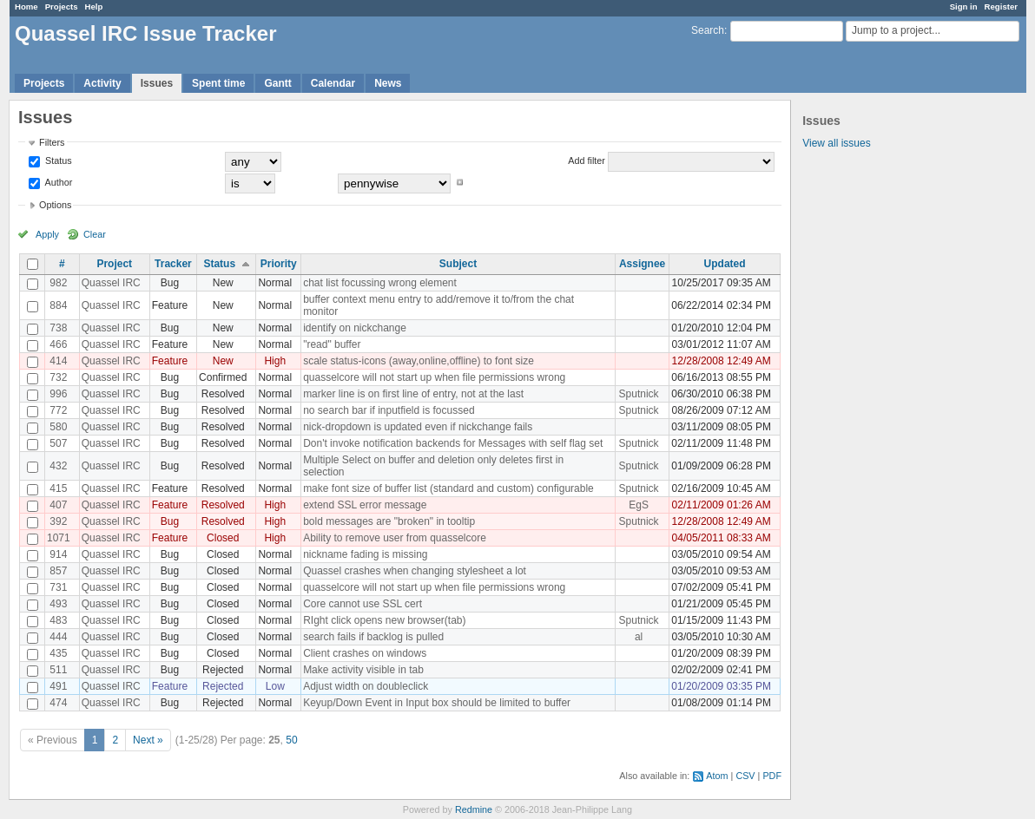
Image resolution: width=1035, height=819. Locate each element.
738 (58, 328)
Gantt (277, 83)
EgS (639, 505)
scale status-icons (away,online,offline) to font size (418, 361)
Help (94, 6)
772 (58, 410)
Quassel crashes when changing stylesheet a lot (414, 571)
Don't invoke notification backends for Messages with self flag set (453, 443)
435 (58, 653)
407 (58, 505)
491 (58, 686)
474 (58, 703)
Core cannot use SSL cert (362, 604)
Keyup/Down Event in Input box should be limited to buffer (436, 703)
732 (58, 377)
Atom (717, 775)
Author (57, 182)
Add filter (586, 160)
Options (55, 205)
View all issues (836, 143)
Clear (94, 234)
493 (58, 604)
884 (58, 305)
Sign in (964, 6)
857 (58, 571)
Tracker (173, 264)
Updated (725, 264)
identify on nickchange (354, 328)
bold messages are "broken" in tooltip (389, 521)
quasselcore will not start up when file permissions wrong (434, 377)
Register (1001, 6)
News (387, 83)
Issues (157, 83)
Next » (148, 740)
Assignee (642, 264)
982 (58, 283)
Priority (278, 264)
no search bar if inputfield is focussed (388, 410)
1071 (58, 538)
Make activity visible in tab (363, 670)
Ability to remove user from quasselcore (394, 538)
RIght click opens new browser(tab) (384, 620)
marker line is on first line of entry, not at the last (413, 394)
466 (58, 344)
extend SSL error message (364, 505)
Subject (458, 264)
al (639, 637)
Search (707, 30)
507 (58, 443)
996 (58, 394)
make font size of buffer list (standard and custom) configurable (448, 488)
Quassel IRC (111, 283)
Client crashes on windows (364, 653)
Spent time (218, 83)
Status (57, 160)
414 (58, 361)
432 (58, 466)
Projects (61, 6)
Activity (102, 83)
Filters (51, 142)
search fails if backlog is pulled (373, 637)
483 (58, 620)
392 (58, 521)
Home (26, 6)
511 (58, 670)
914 (58, 554)
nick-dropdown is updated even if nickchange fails (417, 427)
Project (114, 264)
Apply (47, 234)
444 (58, 637)
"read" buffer (331, 344)
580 (58, 427)
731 (58, 587)
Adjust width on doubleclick (365, 686)
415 (58, 488)
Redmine (473, 809)
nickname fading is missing (365, 554)
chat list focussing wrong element (380, 283)
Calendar (333, 83)
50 (291, 740)
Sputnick (639, 394)
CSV (745, 775)
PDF (771, 775)
